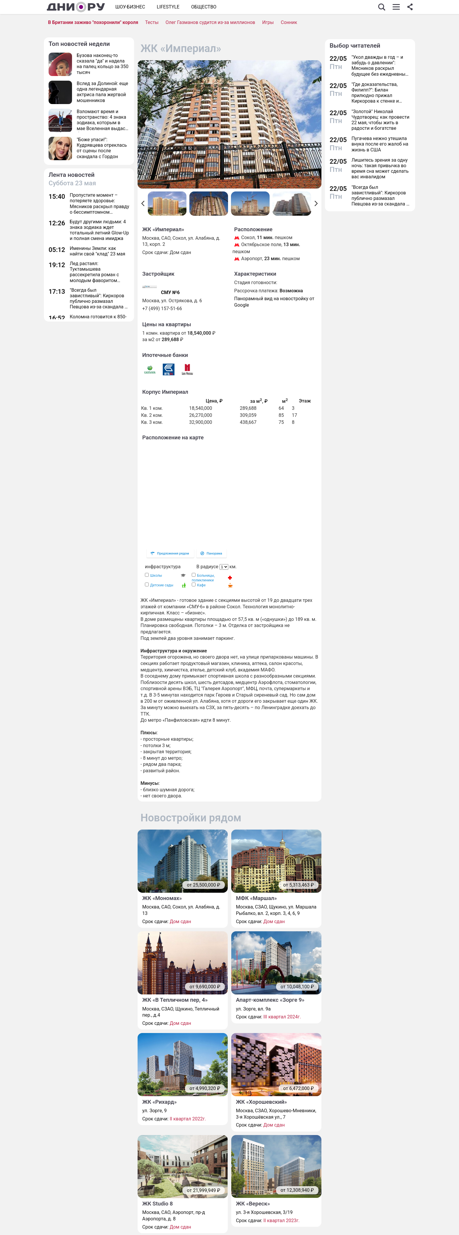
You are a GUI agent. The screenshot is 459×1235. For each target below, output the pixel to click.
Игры (268, 22)
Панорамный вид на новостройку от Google (274, 302)
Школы (156, 576)
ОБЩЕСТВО (203, 7)
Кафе (201, 585)
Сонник (289, 22)
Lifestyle (168, 7)
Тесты (152, 22)
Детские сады (161, 585)
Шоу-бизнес (130, 7)
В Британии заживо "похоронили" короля (93, 22)
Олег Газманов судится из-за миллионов (210, 22)
